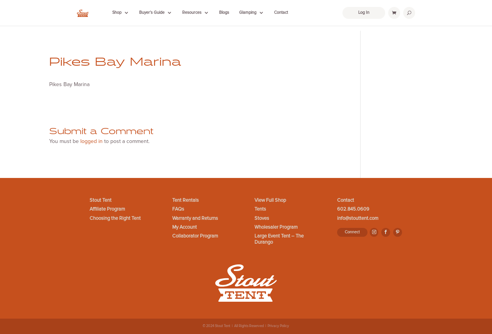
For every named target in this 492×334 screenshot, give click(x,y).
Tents (260, 209)
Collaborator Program (195, 236)
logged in (91, 141)
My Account (184, 227)
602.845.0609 (353, 209)
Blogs (224, 12)
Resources (191, 12)
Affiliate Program (107, 209)
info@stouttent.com (357, 218)
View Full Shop (270, 200)
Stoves (261, 218)
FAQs (178, 209)
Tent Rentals (185, 200)
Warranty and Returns (195, 218)
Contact (281, 12)
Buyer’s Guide (152, 12)
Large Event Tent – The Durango (279, 239)
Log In (363, 12)
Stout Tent (100, 200)
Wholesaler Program (276, 227)
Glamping (247, 12)
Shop (116, 12)
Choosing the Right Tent (115, 218)
